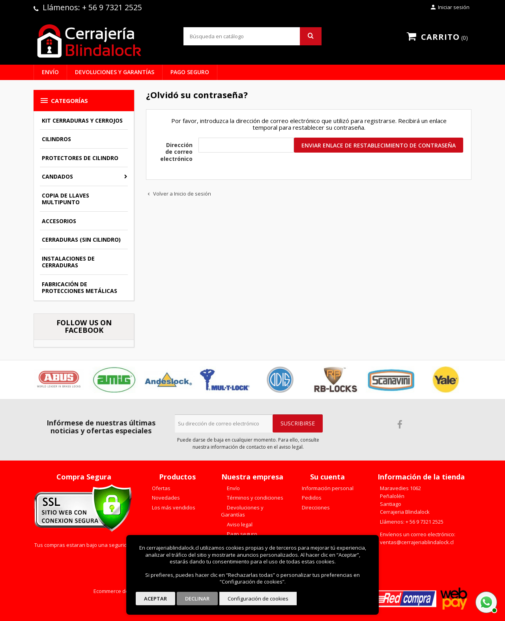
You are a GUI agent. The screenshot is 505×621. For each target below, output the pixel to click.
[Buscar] (252, 36)
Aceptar (155, 598)
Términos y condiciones (254, 497)
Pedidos (311, 497)
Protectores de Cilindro (80, 158)
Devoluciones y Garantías (114, 72)
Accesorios (59, 221)
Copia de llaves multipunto (65, 199)
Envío (50, 72)
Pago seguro (189, 72)
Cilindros (56, 139)
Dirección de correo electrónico (176, 151)
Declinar (197, 598)
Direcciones (315, 507)
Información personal (327, 488)
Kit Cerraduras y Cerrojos (82, 120)
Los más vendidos (173, 507)
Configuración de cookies (258, 598)
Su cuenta (327, 476)
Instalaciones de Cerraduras (68, 262)
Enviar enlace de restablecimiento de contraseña (378, 145)
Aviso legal (239, 524)
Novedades (165, 497)
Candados (57, 176)
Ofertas (160, 488)
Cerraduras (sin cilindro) (81, 239)
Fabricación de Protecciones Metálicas (79, 287)
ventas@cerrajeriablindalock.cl (417, 542)
